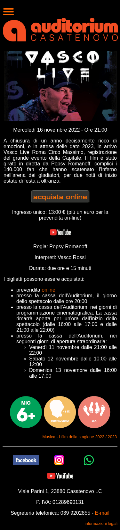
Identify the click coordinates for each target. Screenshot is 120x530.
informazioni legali (101, 523)
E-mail (102, 513)
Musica (48, 436)
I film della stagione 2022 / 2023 (88, 436)
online (48, 290)
